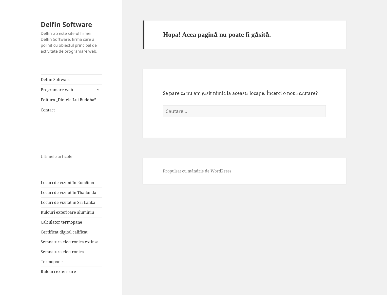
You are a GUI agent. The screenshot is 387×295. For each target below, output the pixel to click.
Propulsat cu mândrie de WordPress (197, 171)
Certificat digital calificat (64, 232)
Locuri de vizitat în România (67, 182)
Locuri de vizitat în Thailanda (68, 192)
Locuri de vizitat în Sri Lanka (68, 202)
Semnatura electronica (62, 251)
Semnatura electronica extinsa (69, 242)
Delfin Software (66, 24)
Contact (48, 110)
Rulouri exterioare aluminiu (67, 212)
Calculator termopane (61, 222)
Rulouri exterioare (58, 271)
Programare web (57, 89)
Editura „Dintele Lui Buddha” (68, 100)
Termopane (52, 261)
